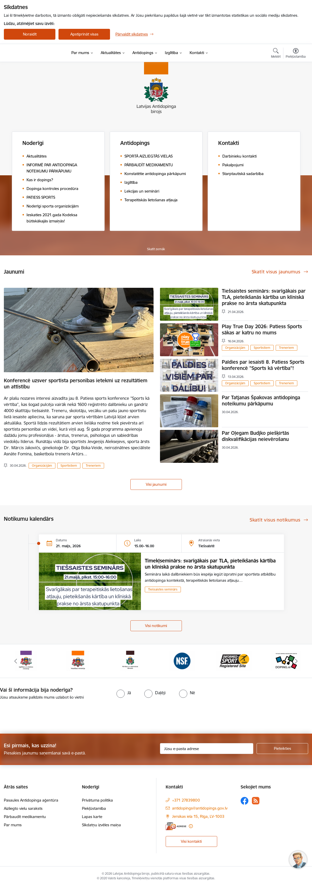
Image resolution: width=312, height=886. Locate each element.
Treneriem (93, 465)
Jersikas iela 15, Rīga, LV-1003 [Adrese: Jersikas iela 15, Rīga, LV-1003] (198, 816)
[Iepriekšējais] (15, 661)
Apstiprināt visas (84, 34)
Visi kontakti (191, 841)
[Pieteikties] (282, 748)
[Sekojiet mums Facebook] (244, 801)
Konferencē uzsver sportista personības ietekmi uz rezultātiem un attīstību (75, 383)
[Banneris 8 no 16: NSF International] (182, 660)
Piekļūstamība (94, 808)
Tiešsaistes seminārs (163, 589)
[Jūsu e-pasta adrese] (207, 748)
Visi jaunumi (156, 484)
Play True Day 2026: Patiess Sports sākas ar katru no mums (262, 329)
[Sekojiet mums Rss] (255, 800)
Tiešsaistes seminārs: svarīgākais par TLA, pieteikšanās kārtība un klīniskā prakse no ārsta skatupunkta (264, 297)
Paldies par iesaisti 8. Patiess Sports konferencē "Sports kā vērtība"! (263, 365)
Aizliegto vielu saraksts (23, 808)
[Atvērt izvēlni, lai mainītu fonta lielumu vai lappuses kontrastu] (295, 54)
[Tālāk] (296, 661)
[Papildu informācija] (191, 826)
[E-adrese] (176, 826)
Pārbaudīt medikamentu (25, 816)
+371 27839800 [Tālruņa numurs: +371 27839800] (186, 800)
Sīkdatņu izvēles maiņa (101, 824)
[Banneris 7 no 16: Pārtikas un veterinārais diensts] (130, 660)
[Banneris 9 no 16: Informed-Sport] (234, 660)
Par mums (13, 824)
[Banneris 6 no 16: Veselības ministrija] (77, 660)
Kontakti (228, 143)
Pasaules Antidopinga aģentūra (31, 800)
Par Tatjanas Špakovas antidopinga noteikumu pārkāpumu (261, 400)
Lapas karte (92, 816)
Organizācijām (42, 465)
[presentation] (43, 715)
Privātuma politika (97, 800)
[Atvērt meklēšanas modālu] (275, 54)
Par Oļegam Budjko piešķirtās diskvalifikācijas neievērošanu (255, 436)
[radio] (123, 693)
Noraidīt (30, 34)
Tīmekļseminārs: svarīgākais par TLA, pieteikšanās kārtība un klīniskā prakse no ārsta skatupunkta (210, 564)
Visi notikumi (156, 625)
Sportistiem (69, 465)
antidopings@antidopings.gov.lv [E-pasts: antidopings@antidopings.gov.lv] (199, 808)
